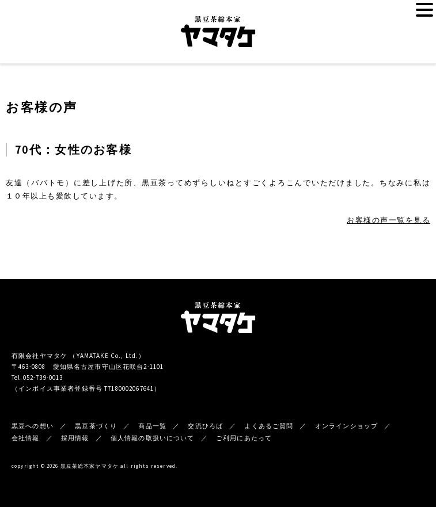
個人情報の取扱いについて (153, 438)
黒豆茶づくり (96, 426)
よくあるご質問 (268, 426)
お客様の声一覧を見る (388, 220)
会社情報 (26, 438)
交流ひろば (205, 426)
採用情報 (75, 438)
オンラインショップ (346, 426)
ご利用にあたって (244, 438)
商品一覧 (152, 426)
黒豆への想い (33, 426)
